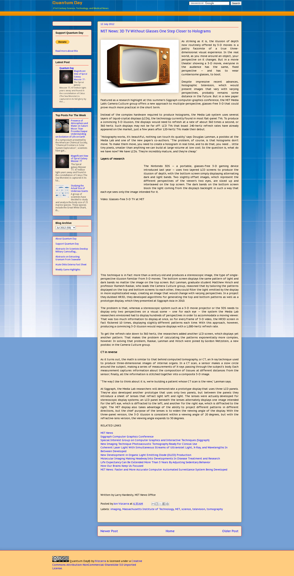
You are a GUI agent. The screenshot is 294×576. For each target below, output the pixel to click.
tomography (215, 509)
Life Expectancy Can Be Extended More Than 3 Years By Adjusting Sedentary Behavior (155, 462)
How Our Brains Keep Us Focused (121, 466)
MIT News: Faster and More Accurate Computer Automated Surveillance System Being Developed (163, 469)
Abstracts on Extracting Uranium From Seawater (68, 258)
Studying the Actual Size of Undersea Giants (79, 188)
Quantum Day (67, 2)
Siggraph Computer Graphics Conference (127, 436)
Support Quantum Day (67, 243)
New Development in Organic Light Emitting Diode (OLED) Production (145, 455)
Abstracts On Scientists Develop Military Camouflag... (72, 250)
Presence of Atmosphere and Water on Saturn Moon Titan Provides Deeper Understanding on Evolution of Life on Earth (72, 128)
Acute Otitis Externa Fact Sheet (71, 264)
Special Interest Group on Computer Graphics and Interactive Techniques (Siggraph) (154, 440)
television (198, 509)
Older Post (230, 531)
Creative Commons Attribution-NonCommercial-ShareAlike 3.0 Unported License (97, 564)
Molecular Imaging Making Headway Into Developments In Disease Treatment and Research (160, 458)
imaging (115, 509)
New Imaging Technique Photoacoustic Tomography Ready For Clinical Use (148, 444)
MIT (177, 509)
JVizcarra (100, 561)
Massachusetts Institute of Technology (148, 509)
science (186, 509)
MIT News (106, 433)
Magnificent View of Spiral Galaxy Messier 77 (80, 75)
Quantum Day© (80, 561)
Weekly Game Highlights (68, 269)
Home (170, 531)
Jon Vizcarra (122, 503)
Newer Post (109, 531)
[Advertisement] (147, 13)
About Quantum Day (66, 238)
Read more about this (67, 51)
